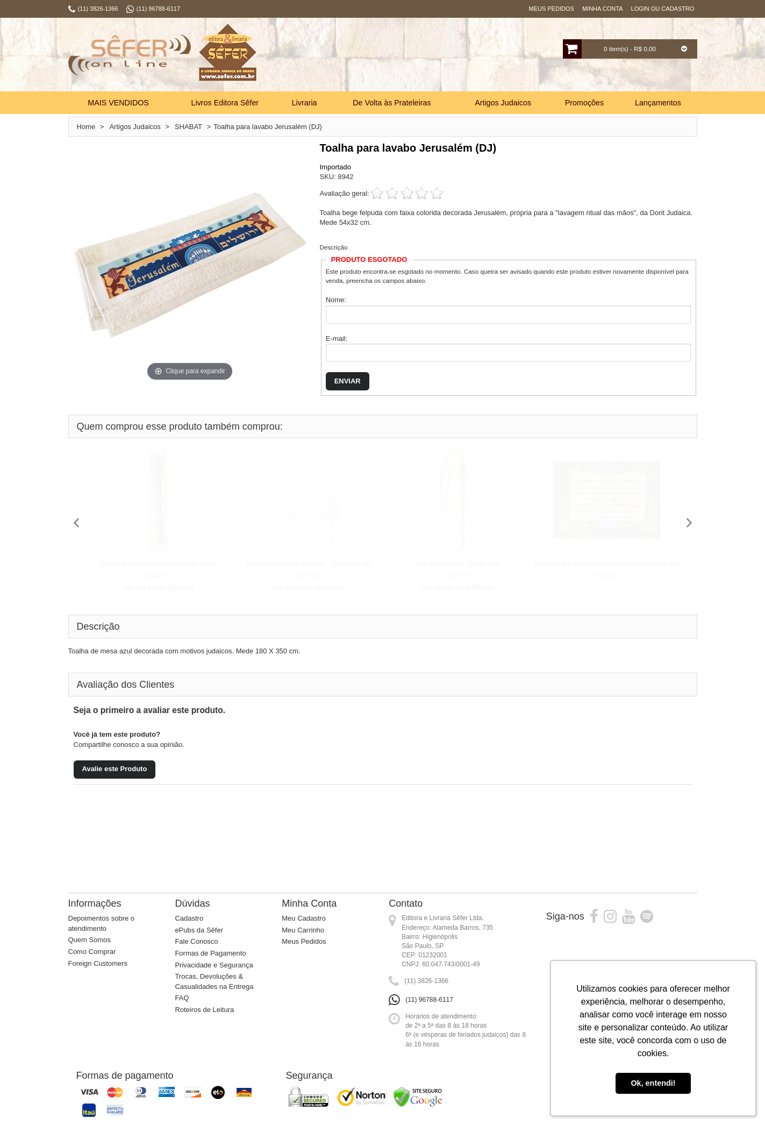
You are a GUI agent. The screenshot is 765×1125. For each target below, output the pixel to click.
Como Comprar (92, 952)
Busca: (348, 56)
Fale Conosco (196, 941)
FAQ (182, 998)
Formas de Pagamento (210, 953)
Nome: (336, 300)
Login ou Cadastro (663, 8)
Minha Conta (602, 8)
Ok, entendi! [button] (653, 1083)
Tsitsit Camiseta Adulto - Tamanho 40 (307, 563)
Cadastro (189, 918)
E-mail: (336, 338)
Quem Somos (89, 940)
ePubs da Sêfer (199, 930)
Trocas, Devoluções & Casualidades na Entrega (214, 981)
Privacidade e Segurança (214, 965)
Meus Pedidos (551, 8)
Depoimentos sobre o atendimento (101, 923)
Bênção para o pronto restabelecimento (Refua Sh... (621, 563)
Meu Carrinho (303, 930)
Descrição (334, 247)
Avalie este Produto (114, 769)
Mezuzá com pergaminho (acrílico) (159, 563)
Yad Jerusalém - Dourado (456, 563)
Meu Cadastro (304, 918)
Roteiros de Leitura (204, 1010)
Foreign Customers (98, 963)
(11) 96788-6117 (429, 999)
